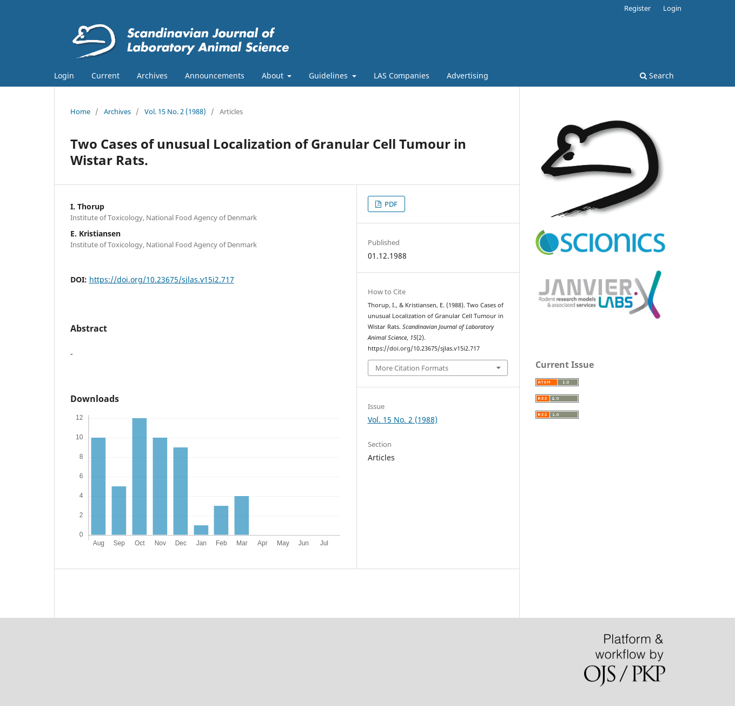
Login (64, 75)
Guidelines (329, 75)
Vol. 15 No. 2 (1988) (175, 111)
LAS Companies (401, 75)
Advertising (467, 75)
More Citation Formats (411, 368)
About (274, 75)
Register (637, 8)
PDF (390, 204)
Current (105, 75)
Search (657, 75)
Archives (152, 75)
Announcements (214, 75)
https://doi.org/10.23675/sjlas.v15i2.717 (161, 279)
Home (80, 111)
